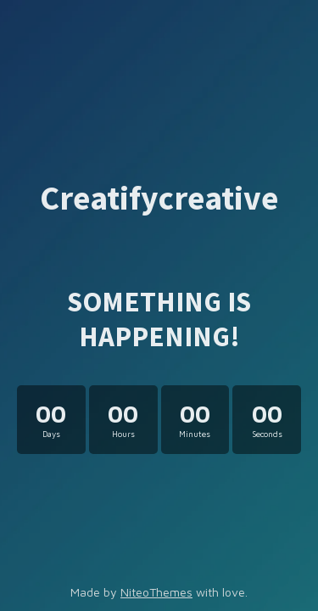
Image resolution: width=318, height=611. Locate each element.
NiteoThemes (156, 592)
